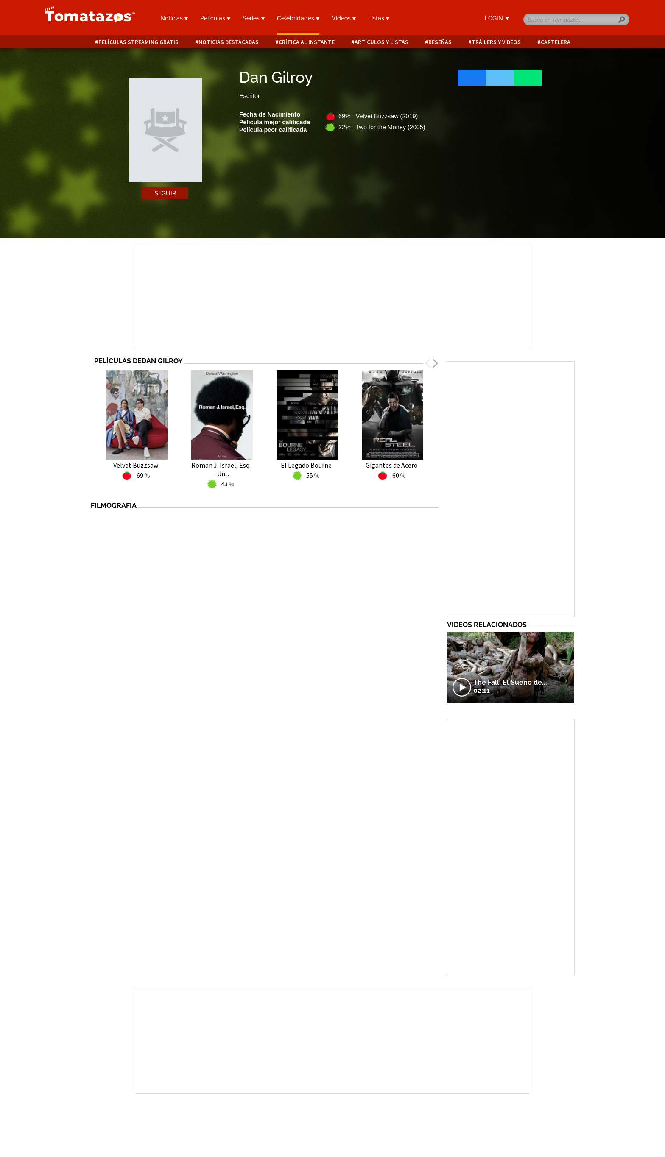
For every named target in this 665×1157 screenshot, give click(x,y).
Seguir (165, 193)
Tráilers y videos (496, 42)
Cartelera (555, 42)
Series (254, 18)
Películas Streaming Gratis (138, 42)
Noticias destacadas (228, 42)
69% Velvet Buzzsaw (378, 116)
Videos (344, 18)
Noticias (174, 18)
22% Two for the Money (381, 127)
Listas (378, 18)
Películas (215, 18)
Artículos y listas (381, 42)
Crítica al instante (307, 42)
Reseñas (440, 42)
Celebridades (298, 18)
